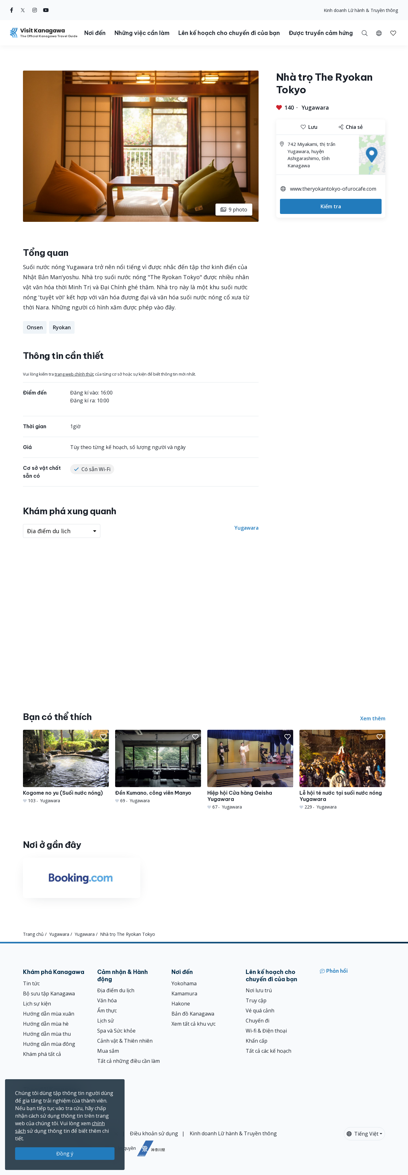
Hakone (180, 1003)
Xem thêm (372, 718)
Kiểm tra (331, 206)
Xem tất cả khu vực (193, 1023)
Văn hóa (107, 1000)
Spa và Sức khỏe (116, 1030)
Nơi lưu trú (259, 990)
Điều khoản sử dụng (154, 1133)
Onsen (35, 327)
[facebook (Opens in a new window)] (11, 10)
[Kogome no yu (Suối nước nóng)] (66, 767)
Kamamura (184, 993)
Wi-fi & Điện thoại (266, 1030)
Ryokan (62, 327)
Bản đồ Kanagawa (192, 1013)
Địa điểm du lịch (115, 990)
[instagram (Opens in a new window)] (34, 10)
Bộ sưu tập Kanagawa (49, 993)
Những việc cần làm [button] (142, 33)
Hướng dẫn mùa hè (46, 1023)
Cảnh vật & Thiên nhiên (125, 1040)
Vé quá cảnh (260, 1010)
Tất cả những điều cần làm (128, 1060)
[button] (379, 32)
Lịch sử (105, 1020)
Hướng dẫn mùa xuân (48, 1013)
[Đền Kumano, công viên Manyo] (158, 767)
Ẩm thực (107, 1010)
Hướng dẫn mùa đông (49, 1043)
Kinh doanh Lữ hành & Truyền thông (361, 10)
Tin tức (31, 983)
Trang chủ (33, 934)
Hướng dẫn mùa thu (47, 1033)
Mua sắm (108, 1050)
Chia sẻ (351, 127)
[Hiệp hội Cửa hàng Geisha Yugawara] (250, 770)
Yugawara (315, 107)
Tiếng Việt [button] (362, 1133)
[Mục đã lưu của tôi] (393, 32)
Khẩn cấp (256, 1040)
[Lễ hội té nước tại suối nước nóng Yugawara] (342, 770)
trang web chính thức (74, 374)
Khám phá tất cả (42, 1054)
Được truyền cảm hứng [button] (321, 33)
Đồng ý (64, 1153)
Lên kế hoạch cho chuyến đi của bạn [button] (229, 33)
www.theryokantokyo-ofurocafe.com (333, 188)
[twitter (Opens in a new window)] (22, 10)
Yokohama (184, 983)
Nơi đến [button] (95, 33)
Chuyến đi (257, 1020)
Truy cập (256, 1000)
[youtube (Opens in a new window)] (46, 10)
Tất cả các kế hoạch (268, 1050)
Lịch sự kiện (37, 1003)
